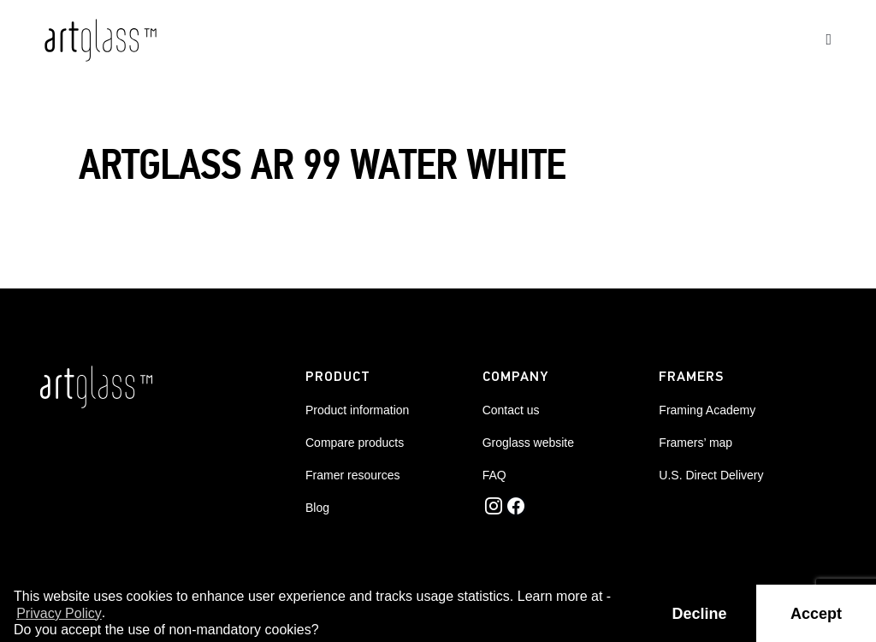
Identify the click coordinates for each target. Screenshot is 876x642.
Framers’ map (695, 442)
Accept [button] (816, 613)
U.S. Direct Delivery (711, 475)
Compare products (354, 442)
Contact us (511, 410)
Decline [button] (699, 613)
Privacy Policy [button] (59, 613)
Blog (317, 507)
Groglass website (528, 442)
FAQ (494, 475)
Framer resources (352, 475)
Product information (357, 410)
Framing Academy (707, 410)
